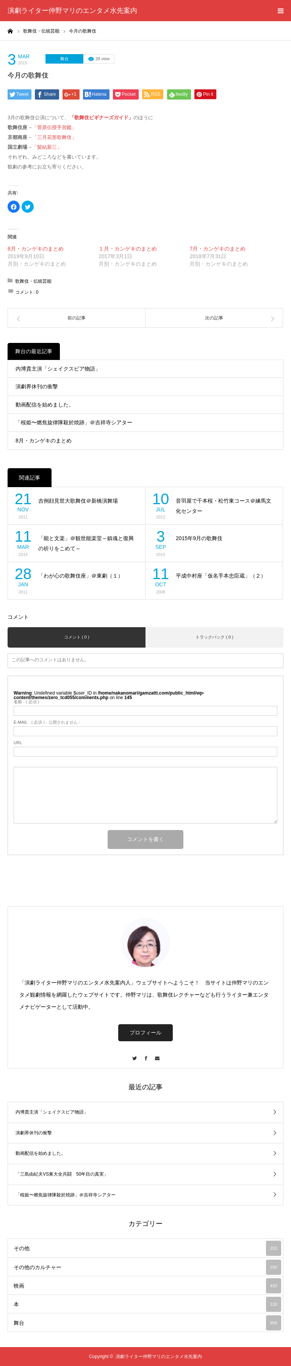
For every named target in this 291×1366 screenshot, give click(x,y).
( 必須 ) (26, 702)
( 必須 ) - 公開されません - (47, 722)
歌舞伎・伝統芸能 (33, 281)
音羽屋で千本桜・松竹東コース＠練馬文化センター (223, 506)
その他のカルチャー (147, 1267)
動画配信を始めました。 (45, 405)
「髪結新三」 (47, 147)
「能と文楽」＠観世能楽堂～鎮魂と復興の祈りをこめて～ (86, 543)
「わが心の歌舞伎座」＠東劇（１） (80, 576)
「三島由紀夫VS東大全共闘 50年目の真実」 (62, 1174)
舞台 (64, 58)
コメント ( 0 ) (76, 637)
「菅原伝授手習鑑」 (54, 127)
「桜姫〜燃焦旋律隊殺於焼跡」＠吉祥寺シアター (74, 422)
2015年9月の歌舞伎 (199, 538)
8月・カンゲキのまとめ (36, 249)
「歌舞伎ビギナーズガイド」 (101, 117)
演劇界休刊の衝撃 (37, 386)
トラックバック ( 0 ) (214, 637)
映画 (147, 1285)
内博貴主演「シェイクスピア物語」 (58, 369)
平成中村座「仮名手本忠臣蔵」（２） (221, 576)
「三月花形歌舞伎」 (54, 137)
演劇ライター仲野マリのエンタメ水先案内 (72, 10)
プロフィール (145, 1033)
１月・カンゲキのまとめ (128, 249)
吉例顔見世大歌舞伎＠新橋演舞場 (78, 501)
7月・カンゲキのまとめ (217, 249)
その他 (147, 1248)
